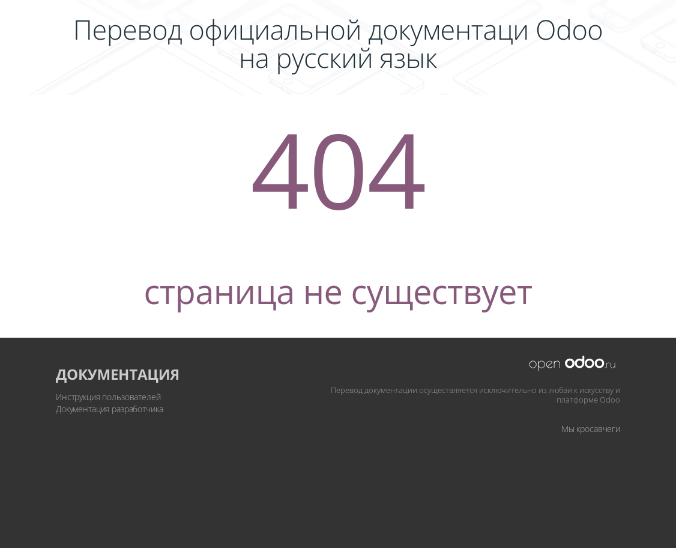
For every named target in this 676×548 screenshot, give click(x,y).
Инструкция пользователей (108, 397)
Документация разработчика (109, 409)
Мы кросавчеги (590, 428)
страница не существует (337, 291)
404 (338, 169)
